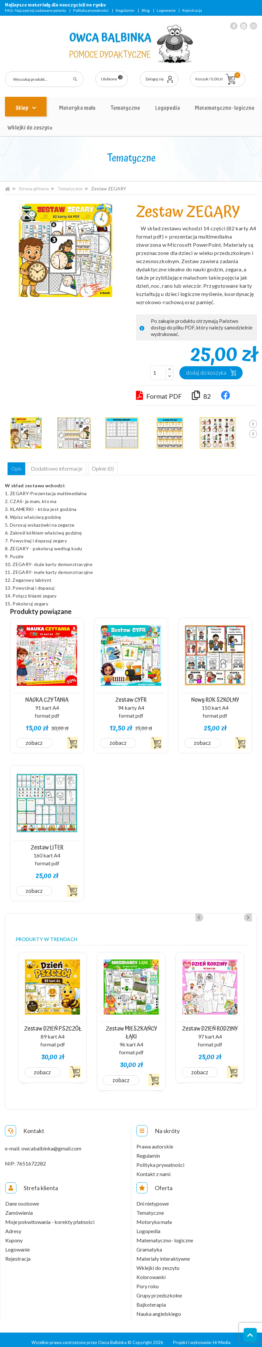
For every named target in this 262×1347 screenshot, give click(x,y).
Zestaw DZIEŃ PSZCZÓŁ (52, 1023)
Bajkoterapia (151, 1299)
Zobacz (34, 741)
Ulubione (112, 78)
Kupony (14, 1235)
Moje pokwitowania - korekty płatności (49, 1217)
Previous (253, 434)
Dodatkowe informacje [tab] (59, 469)
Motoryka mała (77, 108)
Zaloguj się (154, 78)
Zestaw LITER (47, 844)
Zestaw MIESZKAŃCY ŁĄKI (131, 1027)
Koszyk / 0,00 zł (217, 76)
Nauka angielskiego (158, 1309)
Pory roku (147, 1281)
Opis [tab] (17, 469)
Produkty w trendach (46, 935)
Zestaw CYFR (131, 699)
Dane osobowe (22, 1198)
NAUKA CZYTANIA (47, 699)
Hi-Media (222, 1337)
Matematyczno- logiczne (224, 108)
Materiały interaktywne (163, 1253)
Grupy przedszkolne (159, 1290)
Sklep (22, 108)
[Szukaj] (44, 79)
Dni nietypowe (152, 1198)
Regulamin (125, 10)
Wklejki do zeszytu (30, 127)
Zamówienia (19, 1207)
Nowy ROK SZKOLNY (215, 699)
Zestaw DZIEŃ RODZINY (210, 1023)
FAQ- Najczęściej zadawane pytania (35, 10)
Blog (146, 10)
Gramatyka (149, 1244)
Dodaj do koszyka (206, 372)
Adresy (13, 1226)
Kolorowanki (151, 1272)
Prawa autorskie (154, 1141)
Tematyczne (125, 108)
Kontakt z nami (153, 1169)
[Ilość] (158, 373)
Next (253, 424)
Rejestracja (192, 10)
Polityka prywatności (91, 10)
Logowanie (166, 10)
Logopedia (167, 108)
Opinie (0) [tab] (106, 469)
